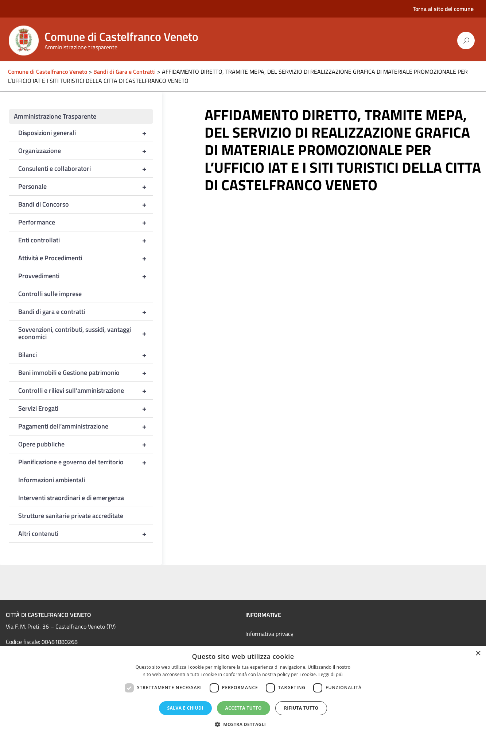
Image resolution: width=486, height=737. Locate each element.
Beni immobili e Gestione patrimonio (85, 372)
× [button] (478, 653)
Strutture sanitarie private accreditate (70, 516)
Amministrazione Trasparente (55, 116)
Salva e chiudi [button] (185, 708)
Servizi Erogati (85, 408)
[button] (243, 724)
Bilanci (85, 355)
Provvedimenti (85, 276)
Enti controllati (85, 240)
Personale (85, 186)
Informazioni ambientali (51, 480)
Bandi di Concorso (85, 204)
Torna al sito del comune (443, 8)
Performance (85, 222)
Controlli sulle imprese (50, 294)
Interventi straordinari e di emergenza (71, 498)
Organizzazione (85, 151)
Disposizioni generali (85, 133)
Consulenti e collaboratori (85, 168)
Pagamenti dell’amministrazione (85, 426)
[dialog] (243, 691)
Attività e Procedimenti (85, 258)
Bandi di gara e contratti (85, 311)
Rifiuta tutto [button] (301, 708)
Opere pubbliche (85, 444)
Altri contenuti (85, 533)
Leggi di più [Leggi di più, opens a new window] (330, 674)
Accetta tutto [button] (243, 708)
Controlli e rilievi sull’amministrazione (85, 390)
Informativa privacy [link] (269, 633)
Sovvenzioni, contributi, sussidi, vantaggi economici (85, 333)
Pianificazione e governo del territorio (85, 462)
